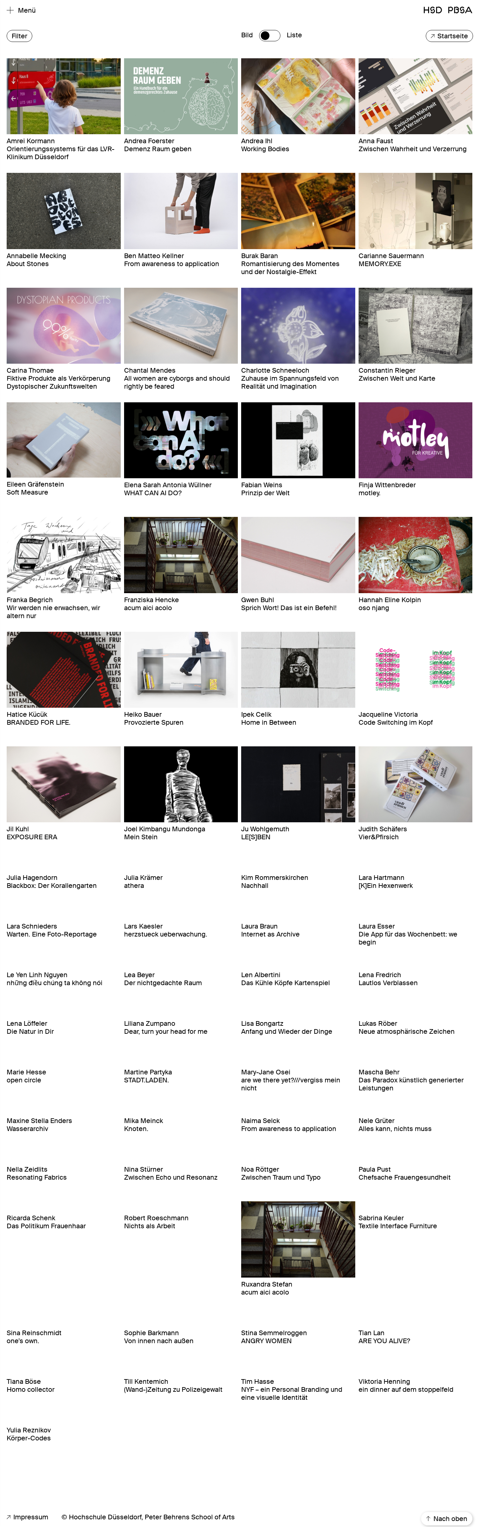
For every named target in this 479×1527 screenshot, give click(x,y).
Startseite (449, 36)
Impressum (27, 1517)
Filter (19, 36)
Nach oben (446, 1518)
